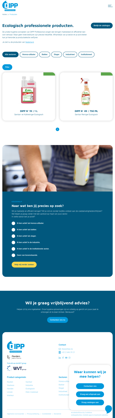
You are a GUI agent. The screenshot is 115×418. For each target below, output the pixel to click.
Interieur (10, 395)
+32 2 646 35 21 (68, 352)
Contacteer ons (90, 386)
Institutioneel (86, 54)
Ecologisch (30, 389)
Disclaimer (57, 414)
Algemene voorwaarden (15, 414)
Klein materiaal (32, 392)
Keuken (10, 382)
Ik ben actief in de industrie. (28, 242)
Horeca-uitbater (28, 54)
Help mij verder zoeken (24, 264)
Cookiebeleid (46, 414)
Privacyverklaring (33, 414)
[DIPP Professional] (10, 6)
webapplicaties (76, 415)
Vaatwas (10, 385)
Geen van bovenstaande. (27, 255)
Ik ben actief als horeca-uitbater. (30, 223)
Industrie (29, 385)
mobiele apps (87, 415)
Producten (13, 14)
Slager (56, 54)
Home (4, 14)
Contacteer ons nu (57, 320)
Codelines (88, 412)
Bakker (45, 54)
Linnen (10, 392)
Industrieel (70, 54)
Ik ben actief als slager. (26, 236)
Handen (10, 389)
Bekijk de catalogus (102, 25)
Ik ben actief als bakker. (27, 229)
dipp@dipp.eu (67, 349)
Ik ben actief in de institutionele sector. (33, 249)
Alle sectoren (10, 54)
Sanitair (29, 382)
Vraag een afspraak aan (90, 394)
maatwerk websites (101, 415)
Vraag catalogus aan (90, 402)
